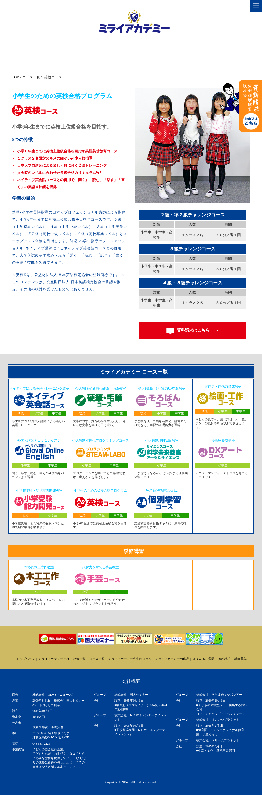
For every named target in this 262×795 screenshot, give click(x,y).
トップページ (25, 659)
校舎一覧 (79, 659)
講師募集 (240, 659)
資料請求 (224, 659)
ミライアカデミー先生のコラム (129, 659)
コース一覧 (31, 77)
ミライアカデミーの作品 (172, 659)
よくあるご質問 (203, 659)
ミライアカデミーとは (54, 659)
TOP (15, 77)
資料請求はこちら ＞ (192, 331)
